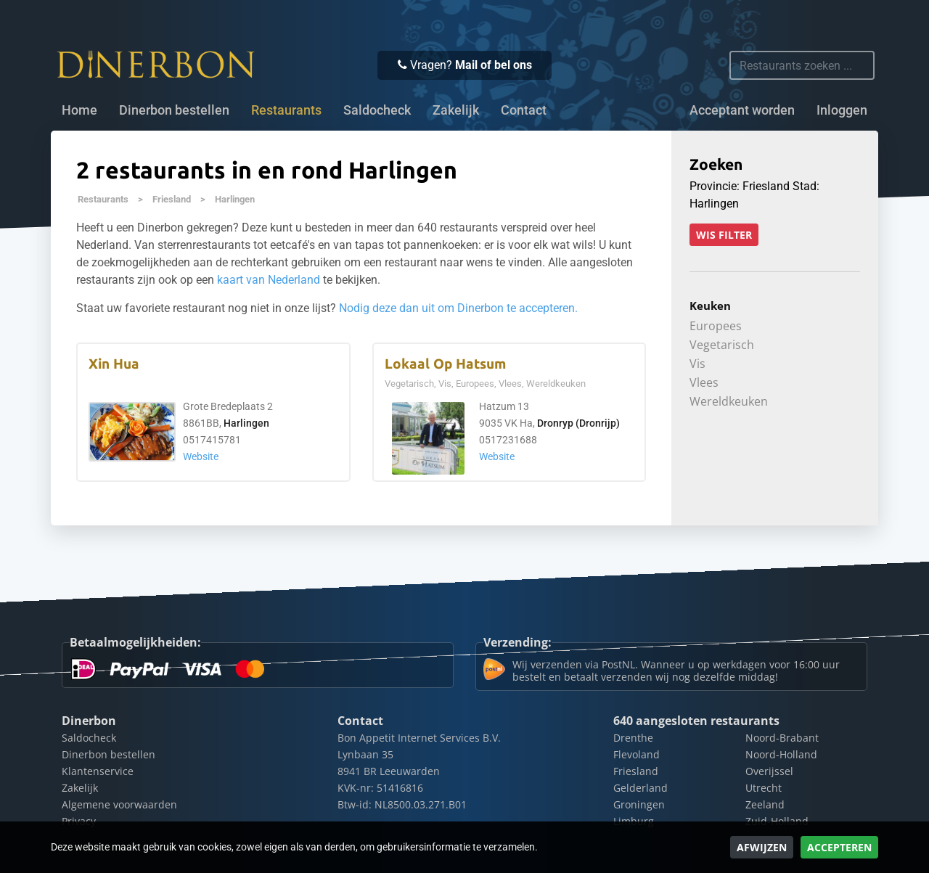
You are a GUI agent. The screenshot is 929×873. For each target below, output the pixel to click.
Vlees (704, 382)
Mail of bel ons (493, 65)
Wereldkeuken (728, 401)
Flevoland (636, 754)
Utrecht (763, 788)
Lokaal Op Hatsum (445, 364)
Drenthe (633, 738)
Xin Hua (114, 364)
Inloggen (842, 110)
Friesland (171, 199)
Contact (524, 110)
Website (200, 457)
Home (79, 110)
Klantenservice (98, 771)
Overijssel (769, 771)
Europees (715, 326)
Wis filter (724, 235)
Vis (697, 364)
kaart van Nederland (268, 280)
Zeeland (765, 804)
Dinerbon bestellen (174, 110)
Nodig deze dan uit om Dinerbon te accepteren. (458, 308)
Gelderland (640, 788)
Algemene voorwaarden (119, 804)
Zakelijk (456, 110)
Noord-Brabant (782, 738)
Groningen (639, 804)
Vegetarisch (721, 345)
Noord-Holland (781, 754)
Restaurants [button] (286, 110)
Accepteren (839, 847)
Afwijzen (762, 847)
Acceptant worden (742, 110)
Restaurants (103, 199)
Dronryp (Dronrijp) (578, 423)
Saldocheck (377, 110)
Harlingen (235, 199)
